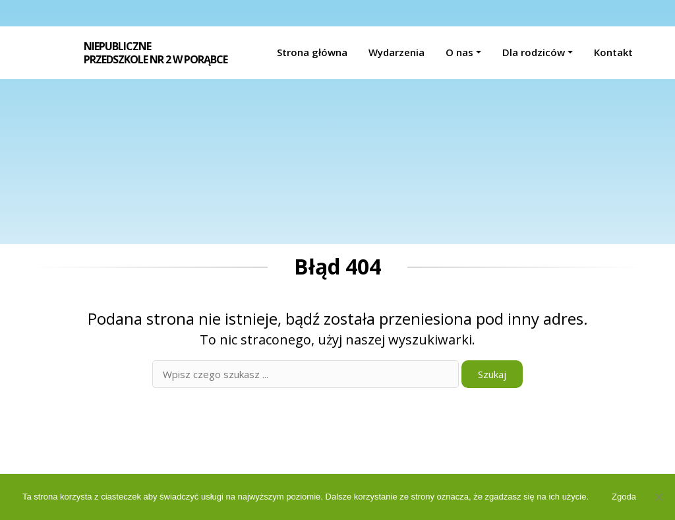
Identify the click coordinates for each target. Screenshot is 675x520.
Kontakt (613, 52)
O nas (459, 52)
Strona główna (312, 52)
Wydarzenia (396, 52)
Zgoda (624, 497)
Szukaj (492, 374)
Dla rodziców (533, 52)
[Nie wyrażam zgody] (658, 497)
